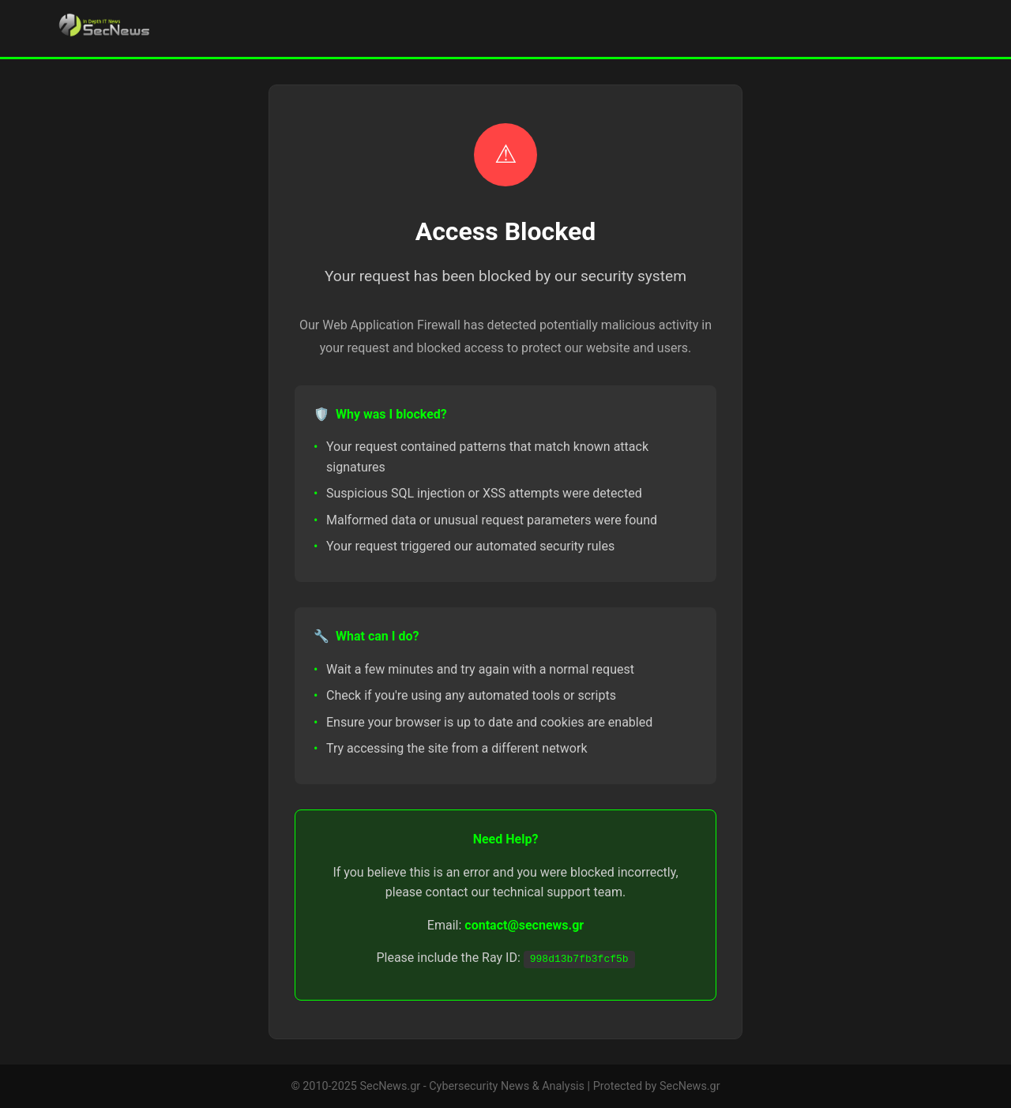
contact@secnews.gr (524, 925)
